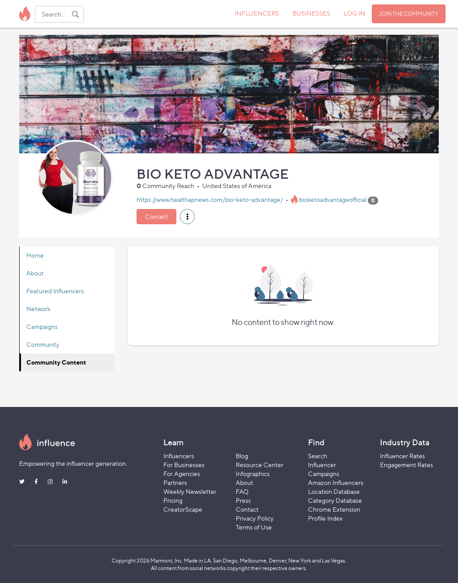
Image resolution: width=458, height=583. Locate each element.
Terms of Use (254, 527)
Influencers (178, 456)
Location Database (334, 491)
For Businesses (183, 464)
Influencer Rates (402, 456)
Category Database (335, 500)
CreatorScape (182, 509)
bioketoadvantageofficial (332, 200)
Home (35, 255)
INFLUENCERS (257, 13)
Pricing (173, 500)
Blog (242, 456)
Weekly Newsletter (190, 491)
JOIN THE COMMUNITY (408, 13)
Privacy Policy (255, 518)
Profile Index (325, 518)
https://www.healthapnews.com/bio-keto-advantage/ (210, 200)
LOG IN (354, 13)
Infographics (253, 473)
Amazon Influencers (335, 482)
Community (42, 344)
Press (243, 500)
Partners (175, 482)
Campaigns (42, 326)
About (35, 273)
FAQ (242, 491)
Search (317, 456)
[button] (187, 216)
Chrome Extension (334, 509)
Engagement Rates (406, 464)
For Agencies (181, 473)
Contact (156, 216)
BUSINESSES (311, 13)
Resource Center (259, 464)
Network (38, 308)
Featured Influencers (55, 291)
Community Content (56, 362)
